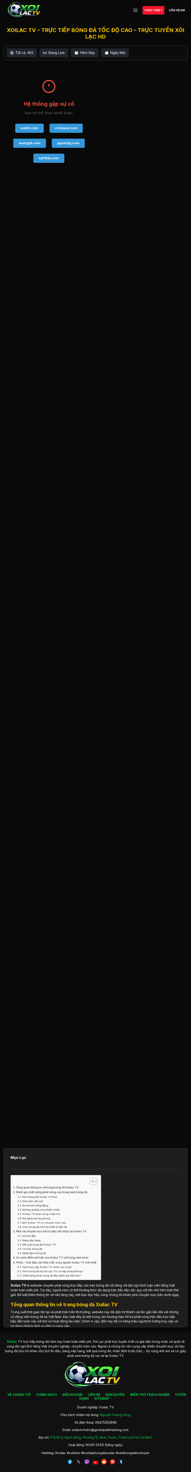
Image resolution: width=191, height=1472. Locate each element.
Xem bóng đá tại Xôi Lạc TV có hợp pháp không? (52, 1271)
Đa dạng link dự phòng (36, 1218)
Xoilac (16, 1285)
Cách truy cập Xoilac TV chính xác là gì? (47, 1267)
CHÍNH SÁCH (46, 1395)
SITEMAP (101, 1398)
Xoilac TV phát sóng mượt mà (41, 1214)
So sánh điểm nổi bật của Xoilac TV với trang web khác (52, 1257)
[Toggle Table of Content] (91, 1181)
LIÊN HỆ (94, 1395)
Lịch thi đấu (29, 1235)
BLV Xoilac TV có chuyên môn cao (44, 1222)
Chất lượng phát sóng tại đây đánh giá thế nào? (51, 1275)
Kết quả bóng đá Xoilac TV (39, 1244)
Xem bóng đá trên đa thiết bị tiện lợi (45, 1227)
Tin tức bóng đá (32, 1248)
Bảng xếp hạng (31, 1240)
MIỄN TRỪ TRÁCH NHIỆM (149, 1395)
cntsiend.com (66, 128)
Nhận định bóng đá (34, 1253)
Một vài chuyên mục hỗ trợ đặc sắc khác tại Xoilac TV (51, 1231)
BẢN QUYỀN (115, 1395)
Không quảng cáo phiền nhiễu (41, 1209)
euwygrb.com (30, 143)
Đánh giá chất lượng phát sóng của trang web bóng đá (51, 1192)
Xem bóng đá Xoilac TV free (39, 1197)
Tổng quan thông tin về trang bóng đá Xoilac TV (47, 1187)
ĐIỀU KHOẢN (72, 1395)
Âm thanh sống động (35, 1205)
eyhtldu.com (49, 158)
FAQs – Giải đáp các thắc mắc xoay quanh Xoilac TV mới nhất (56, 1262)
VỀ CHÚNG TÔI (19, 1395)
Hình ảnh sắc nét (32, 1201)
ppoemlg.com (68, 143)
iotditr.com (29, 128)
